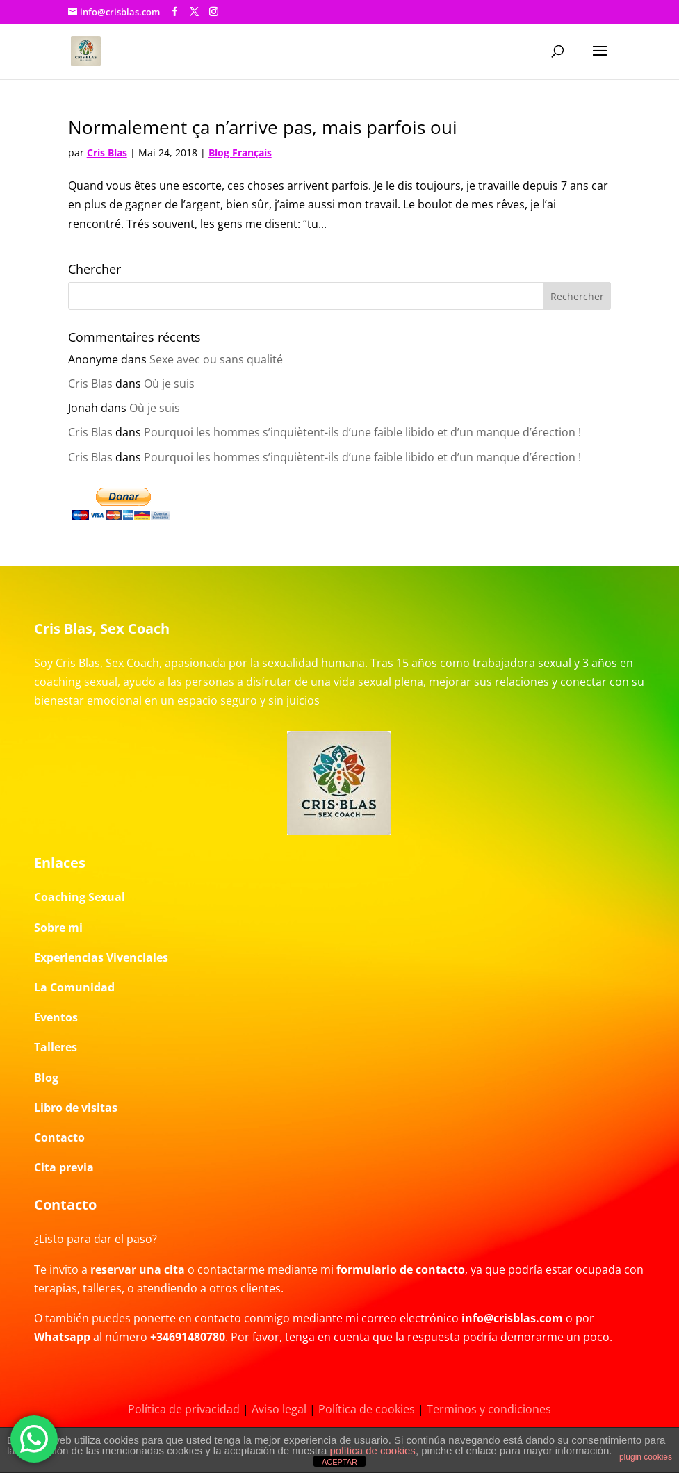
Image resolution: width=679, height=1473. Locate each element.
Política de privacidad (184, 1409)
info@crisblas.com (512, 1318)
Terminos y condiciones (489, 1409)
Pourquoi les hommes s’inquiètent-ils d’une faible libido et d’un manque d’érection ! (362, 432)
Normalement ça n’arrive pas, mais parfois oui (262, 127)
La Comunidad (74, 987)
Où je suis (169, 383)
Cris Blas (107, 152)
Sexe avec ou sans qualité (216, 359)
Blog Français (240, 152)
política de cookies (372, 1450)
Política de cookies (366, 1409)
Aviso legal (279, 1409)
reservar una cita (137, 1269)
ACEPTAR (339, 1462)
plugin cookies (645, 1457)
